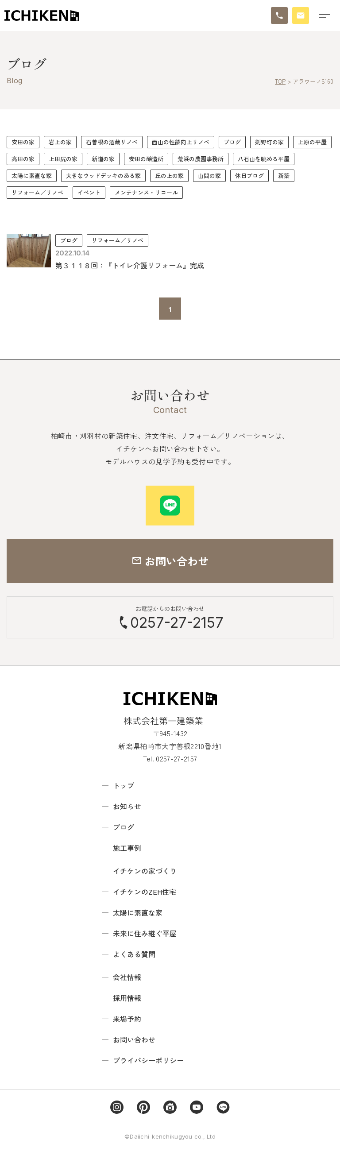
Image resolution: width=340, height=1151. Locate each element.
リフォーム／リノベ (37, 192)
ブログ (232, 142)
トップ (123, 785)
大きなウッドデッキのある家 (103, 175)
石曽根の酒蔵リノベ (112, 142)
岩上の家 (60, 142)
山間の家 (209, 175)
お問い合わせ (134, 1039)
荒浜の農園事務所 (201, 158)
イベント (88, 192)
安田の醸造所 (146, 158)
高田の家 (23, 158)
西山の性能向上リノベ (180, 142)
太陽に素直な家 (32, 175)
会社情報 (127, 977)
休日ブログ (249, 175)
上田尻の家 (63, 158)
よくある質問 (134, 954)
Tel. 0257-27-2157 (170, 758)
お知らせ (127, 806)
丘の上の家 (169, 175)
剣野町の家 (269, 142)
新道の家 (103, 158)
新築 (284, 175)
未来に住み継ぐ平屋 (145, 933)
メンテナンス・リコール (146, 192)
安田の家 (23, 142)
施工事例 (127, 847)
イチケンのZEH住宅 (144, 891)
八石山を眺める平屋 (264, 158)
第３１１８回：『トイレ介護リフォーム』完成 (129, 265)
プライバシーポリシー (148, 1060)
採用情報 (127, 998)
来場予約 (127, 1018)
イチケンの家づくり (145, 870)
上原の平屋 (312, 142)
